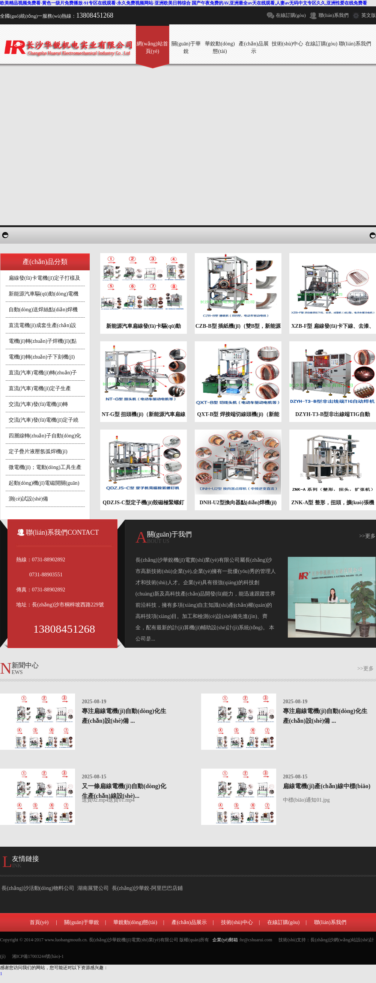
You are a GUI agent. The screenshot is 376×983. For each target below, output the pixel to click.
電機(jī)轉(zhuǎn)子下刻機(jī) (42, 357)
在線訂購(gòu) (291, 15)
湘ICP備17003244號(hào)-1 (38, 956)
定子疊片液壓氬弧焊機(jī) (38, 451)
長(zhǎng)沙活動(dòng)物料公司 (38, 888)
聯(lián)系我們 (334, 15)
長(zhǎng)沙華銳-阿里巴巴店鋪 (147, 888)
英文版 (368, 15)
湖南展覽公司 (93, 888)
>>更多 (367, 536)
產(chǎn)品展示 (189, 922)
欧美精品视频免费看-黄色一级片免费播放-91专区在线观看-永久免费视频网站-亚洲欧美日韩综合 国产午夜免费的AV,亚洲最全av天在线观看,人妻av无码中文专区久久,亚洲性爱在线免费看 (183, 3)
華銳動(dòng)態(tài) (135, 922)
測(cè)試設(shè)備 (28, 499)
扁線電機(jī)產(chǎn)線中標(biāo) (326, 786)
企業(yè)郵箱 (225, 939)
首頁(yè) (39, 922)
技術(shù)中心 (237, 922)
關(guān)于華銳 (81, 922)
